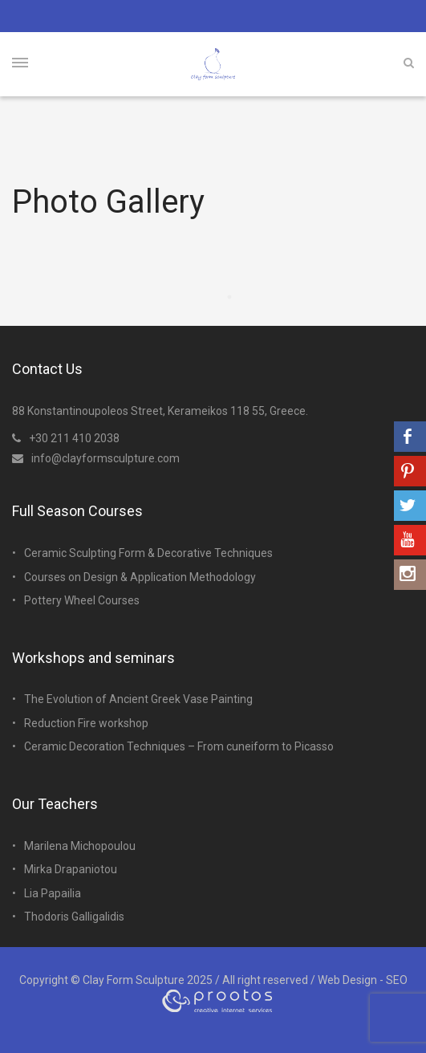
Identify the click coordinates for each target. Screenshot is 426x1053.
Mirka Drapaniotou (70, 869)
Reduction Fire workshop (86, 723)
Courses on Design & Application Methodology (140, 577)
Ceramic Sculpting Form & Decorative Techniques (148, 553)
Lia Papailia (52, 893)
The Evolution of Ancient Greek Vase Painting (138, 699)
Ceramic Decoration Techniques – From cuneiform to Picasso (179, 746)
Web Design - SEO (363, 980)
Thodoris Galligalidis (74, 916)
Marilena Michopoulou (80, 846)
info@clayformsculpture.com (96, 458)
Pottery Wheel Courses (82, 600)
